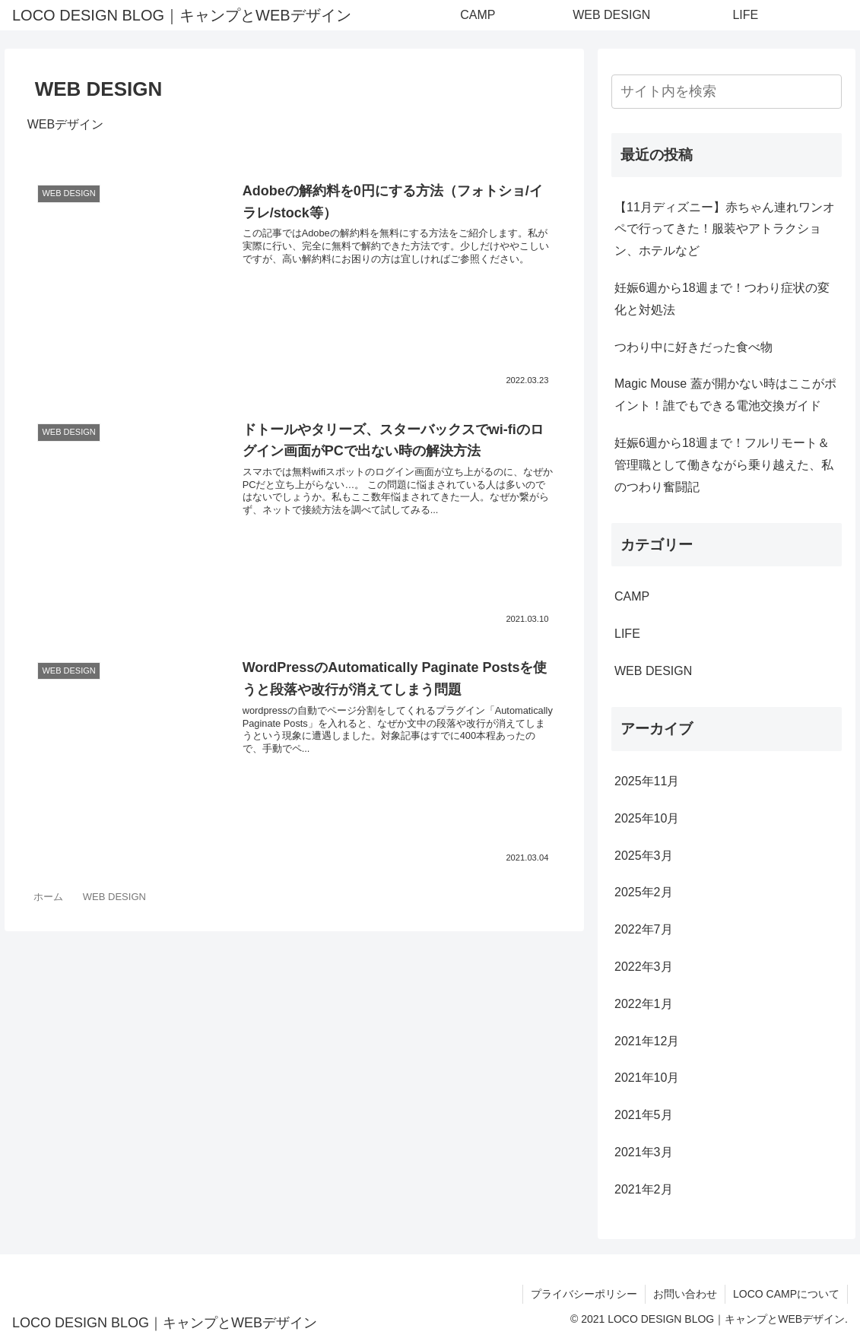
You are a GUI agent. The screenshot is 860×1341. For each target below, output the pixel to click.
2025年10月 (646, 818)
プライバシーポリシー (584, 1294)
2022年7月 (643, 929)
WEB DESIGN (653, 670)
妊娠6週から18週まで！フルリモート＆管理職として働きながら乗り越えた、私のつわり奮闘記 (723, 464)
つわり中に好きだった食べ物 (693, 347)
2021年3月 (643, 1152)
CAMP (631, 596)
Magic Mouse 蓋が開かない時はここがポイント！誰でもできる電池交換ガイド (725, 394)
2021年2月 (643, 1189)
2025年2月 (643, 892)
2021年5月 (643, 1114)
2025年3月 (643, 855)
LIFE (627, 633)
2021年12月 (646, 1041)
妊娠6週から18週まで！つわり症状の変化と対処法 (722, 298)
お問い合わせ (685, 1294)
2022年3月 (643, 966)
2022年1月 (643, 1003)
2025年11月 (646, 781)
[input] (726, 91)
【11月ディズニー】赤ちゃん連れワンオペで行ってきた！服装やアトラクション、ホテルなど (724, 229)
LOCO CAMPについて (786, 1294)
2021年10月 (646, 1077)
